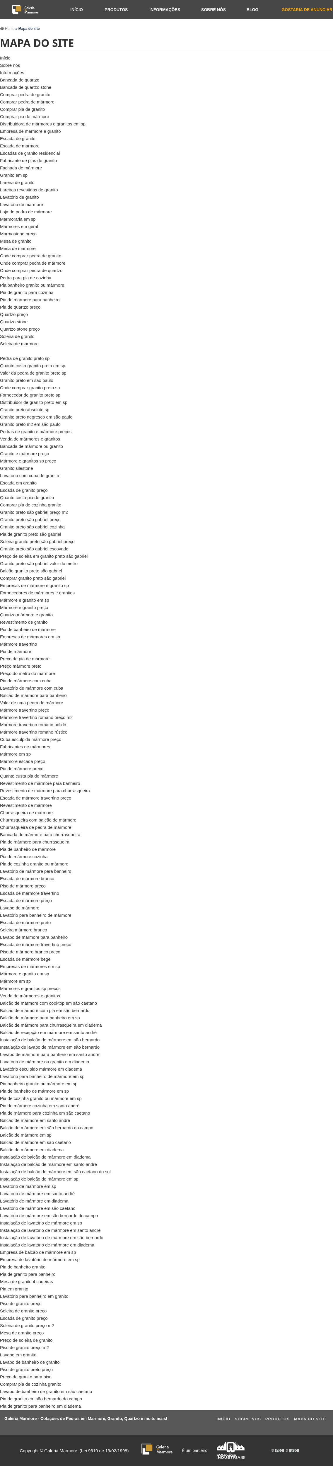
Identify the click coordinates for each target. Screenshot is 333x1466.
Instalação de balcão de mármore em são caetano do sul (55, 1171)
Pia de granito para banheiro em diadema (40, 1406)
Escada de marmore (20, 145)
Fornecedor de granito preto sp (30, 394)
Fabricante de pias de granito (28, 160)
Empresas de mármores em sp (30, 636)
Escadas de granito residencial (30, 153)
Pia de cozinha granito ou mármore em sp (40, 1098)
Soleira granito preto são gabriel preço (37, 541)
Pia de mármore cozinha (24, 856)
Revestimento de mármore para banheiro (40, 783)
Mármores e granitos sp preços (30, 988)
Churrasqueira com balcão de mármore (38, 819)
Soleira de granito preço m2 (27, 1325)
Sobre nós (213, 9)
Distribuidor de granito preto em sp (33, 402)
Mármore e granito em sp (24, 600)
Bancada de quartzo (19, 79)
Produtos (116, 9)
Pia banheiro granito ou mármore (32, 285)
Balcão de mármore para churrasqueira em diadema (51, 1025)
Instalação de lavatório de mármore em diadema (47, 1244)
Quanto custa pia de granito (27, 497)
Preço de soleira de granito (26, 1340)
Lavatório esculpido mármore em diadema (41, 1069)
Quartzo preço (14, 314)
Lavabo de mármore (19, 907)
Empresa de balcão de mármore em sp (38, 1252)
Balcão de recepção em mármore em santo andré (48, 1032)
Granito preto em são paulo (26, 380)
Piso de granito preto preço (26, 1369)
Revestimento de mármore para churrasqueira (45, 790)
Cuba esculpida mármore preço (30, 739)
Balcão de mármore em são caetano (35, 1142)
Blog (252, 9)
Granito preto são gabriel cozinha (32, 526)
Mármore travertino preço (24, 710)
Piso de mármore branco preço (30, 951)
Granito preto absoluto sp (24, 409)
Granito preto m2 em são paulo (30, 424)
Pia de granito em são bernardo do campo (41, 1398)
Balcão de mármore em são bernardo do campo (46, 1127)
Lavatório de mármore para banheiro (35, 871)
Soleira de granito (17, 336)
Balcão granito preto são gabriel (31, 570)
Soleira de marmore (19, 343)
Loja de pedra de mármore (26, 211)
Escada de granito (17, 138)
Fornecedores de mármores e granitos (37, 592)
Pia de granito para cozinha (27, 292)
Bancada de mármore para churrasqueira (40, 834)
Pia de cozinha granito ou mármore (34, 863)
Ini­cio (223, 1419)
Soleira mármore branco (23, 929)
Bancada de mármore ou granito (31, 446)
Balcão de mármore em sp (26, 1134)
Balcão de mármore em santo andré (35, 1120)
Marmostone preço (18, 233)
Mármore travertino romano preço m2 (36, 717)
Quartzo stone (14, 321)
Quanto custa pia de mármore (29, 775)
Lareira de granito (17, 182)
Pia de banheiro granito (22, 1266)
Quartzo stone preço (20, 328)
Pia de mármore (15, 651)
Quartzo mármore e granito (26, 614)
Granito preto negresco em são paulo (36, 416)
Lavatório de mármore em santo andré (37, 1193)
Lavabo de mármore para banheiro (34, 937)
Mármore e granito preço (24, 607)
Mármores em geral (19, 226)
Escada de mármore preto (25, 922)
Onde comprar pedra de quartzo (31, 270)
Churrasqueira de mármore (26, 812)
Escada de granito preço (24, 490)
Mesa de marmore (18, 248)
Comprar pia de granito (22, 109)
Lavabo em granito (18, 1354)
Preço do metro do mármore (27, 673)
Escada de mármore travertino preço (35, 797)
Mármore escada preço (22, 761)
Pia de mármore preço (21, 768)
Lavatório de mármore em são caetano (38, 1208)
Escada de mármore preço (26, 900)
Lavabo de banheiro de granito (30, 1362)
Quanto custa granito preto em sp (32, 365)
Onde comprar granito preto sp (30, 387)
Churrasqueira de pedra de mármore (35, 827)
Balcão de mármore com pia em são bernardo (44, 1010)
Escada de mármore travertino (29, 893)
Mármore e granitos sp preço (28, 460)
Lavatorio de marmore (21, 204)
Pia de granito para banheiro (27, 1274)
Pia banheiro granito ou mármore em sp (38, 1083)
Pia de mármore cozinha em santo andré (39, 1105)
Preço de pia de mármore (24, 658)
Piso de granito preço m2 (24, 1347)
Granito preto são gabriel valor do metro (39, 563)
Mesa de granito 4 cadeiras (26, 1281)
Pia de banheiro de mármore (28, 629)
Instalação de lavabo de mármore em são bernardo (50, 1047)
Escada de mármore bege (25, 959)
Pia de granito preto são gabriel (30, 534)
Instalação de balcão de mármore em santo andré (48, 1164)
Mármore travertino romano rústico (33, 731)
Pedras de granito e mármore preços (35, 431)
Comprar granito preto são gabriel (33, 578)
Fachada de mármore (21, 167)
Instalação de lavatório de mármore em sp (41, 1222)
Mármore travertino (18, 644)
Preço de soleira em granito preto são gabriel (44, 556)
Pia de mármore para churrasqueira (34, 841)
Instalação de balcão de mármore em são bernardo (50, 1039)
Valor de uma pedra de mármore (31, 702)
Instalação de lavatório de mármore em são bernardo (51, 1237)
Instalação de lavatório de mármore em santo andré (50, 1230)
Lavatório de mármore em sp (28, 1186)
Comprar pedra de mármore (27, 101)
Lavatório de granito (19, 197)
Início (76, 9)
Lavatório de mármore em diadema (34, 1200)
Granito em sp (14, 175)
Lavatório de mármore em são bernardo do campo (49, 1215)
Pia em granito (14, 1288)
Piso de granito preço (21, 1303)
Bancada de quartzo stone (25, 87)
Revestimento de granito (24, 622)
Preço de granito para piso (26, 1376)
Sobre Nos (248, 1419)
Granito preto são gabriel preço (30, 519)
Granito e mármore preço (24, 453)
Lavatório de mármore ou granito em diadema (44, 1061)
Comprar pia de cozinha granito (30, 504)
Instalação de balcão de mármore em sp (39, 1178)
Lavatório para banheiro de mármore (35, 915)
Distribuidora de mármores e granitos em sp (43, 123)
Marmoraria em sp (18, 219)
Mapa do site (310, 1419)
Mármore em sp (15, 753)
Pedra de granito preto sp (24, 358)
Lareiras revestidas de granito (29, 189)
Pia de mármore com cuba (26, 680)
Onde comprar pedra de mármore (32, 263)
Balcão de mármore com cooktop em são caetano (48, 1003)
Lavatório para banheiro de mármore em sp (42, 1076)
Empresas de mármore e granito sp (34, 585)
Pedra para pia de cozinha (25, 277)
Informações (164, 9)
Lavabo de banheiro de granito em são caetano (46, 1391)
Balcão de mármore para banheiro (33, 695)
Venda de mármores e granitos (30, 438)
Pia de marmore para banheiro (29, 299)
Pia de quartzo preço (20, 307)
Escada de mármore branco (27, 878)
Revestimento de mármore (26, 805)
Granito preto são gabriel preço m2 (34, 512)
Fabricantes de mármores (25, 746)
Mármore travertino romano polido (33, 724)
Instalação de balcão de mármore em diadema (45, 1156)
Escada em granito (18, 482)
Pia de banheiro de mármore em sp (34, 1091)
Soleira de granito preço (23, 1310)
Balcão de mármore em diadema (32, 1149)
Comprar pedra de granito (25, 94)
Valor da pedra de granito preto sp (33, 372)
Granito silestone (16, 468)
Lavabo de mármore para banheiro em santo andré (49, 1054)
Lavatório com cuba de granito (29, 475)
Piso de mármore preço (23, 885)
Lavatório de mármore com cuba (31, 688)
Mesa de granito (16, 241)
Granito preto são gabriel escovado (34, 548)
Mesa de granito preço (22, 1332)
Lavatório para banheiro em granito (34, 1296)
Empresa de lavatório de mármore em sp (40, 1259)
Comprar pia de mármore (24, 116)
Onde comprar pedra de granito (30, 255)
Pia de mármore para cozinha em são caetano (45, 1112)
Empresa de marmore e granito (30, 131)
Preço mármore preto (21, 666)
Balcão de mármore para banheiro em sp (40, 1017)
